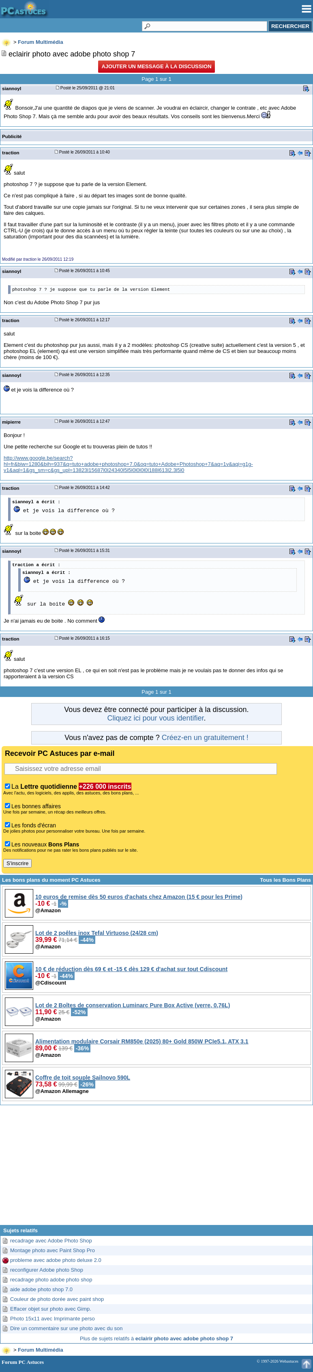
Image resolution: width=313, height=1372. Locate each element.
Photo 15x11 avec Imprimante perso (52, 1319)
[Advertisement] (156, 1168)
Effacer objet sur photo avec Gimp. (50, 1309)
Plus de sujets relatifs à (156, 1338)
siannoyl (11, 88)
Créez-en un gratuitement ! (205, 738)
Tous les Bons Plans (285, 880)
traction (10, 152)
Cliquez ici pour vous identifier (155, 718)
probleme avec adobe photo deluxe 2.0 (55, 1260)
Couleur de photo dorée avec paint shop (57, 1299)
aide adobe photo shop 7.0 (41, 1289)
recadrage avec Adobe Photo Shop (51, 1241)
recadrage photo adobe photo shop (51, 1280)
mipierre (11, 421)
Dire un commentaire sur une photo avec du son (66, 1328)
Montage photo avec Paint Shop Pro (52, 1250)
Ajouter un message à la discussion (156, 66)
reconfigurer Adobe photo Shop (46, 1270)
